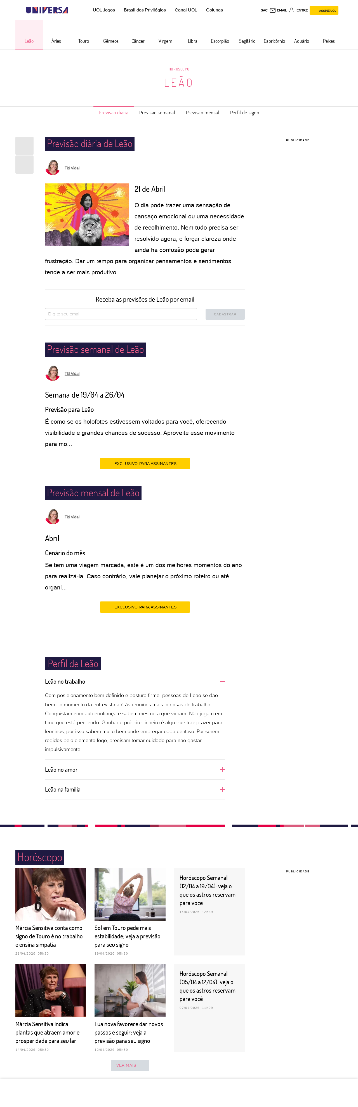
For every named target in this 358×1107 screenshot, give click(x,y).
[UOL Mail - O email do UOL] (278, 10)
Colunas (214, 10)
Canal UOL (186, 10)
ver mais (130, 1065)
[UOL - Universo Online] (73, 10)
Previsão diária (114, 112)
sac (264, 10)
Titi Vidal (72, 168)
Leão (179, 82)
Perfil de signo (244, 112)
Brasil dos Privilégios (145, 10)
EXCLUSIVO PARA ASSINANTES (145, 463)
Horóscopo (179, 69)
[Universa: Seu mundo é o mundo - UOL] (47, 10)
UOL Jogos (104, 10)
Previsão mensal (203, 112)
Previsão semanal (157, 112)
